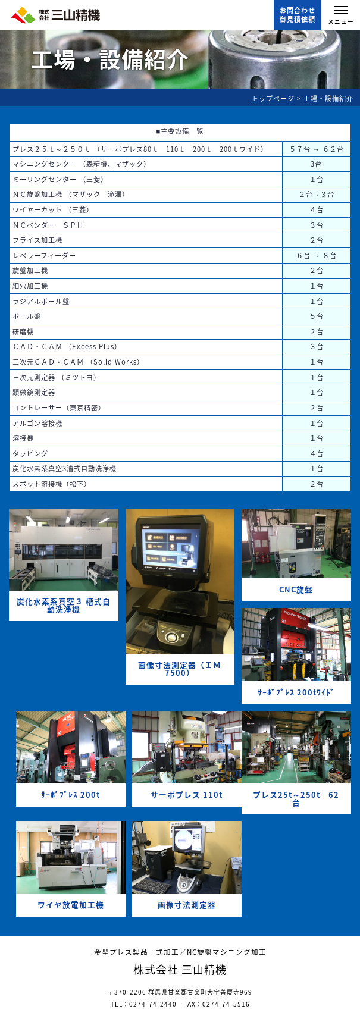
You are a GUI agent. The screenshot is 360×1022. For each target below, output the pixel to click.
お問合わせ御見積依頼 (297, 14)
